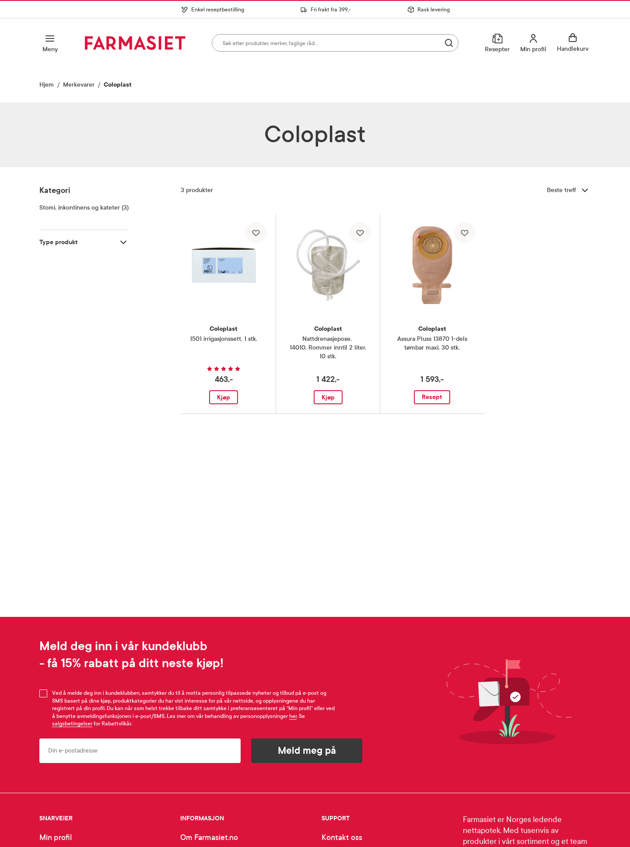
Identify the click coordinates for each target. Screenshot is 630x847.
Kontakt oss (342, 837)
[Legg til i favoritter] (255, 232)
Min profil (55, 837)
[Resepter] (497, 42)
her (293, 716)
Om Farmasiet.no (209, 837)
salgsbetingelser (72, 724)
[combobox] (335, 43)
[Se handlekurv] (574, 42)
